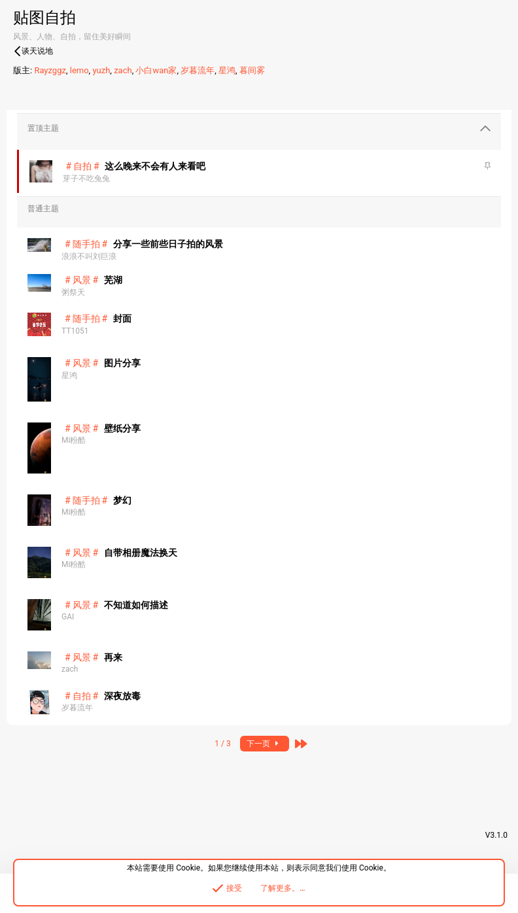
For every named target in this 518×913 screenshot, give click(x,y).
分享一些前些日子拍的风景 (168, 244)
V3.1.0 (496, 835)
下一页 (264, 743)
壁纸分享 (122, 428)
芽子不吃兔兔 (86, 178)
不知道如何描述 (136, 605)
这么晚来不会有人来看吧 (155, 166)
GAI (67, 616)
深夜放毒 (122, 696)
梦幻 (122, 500)
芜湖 (113, 280)
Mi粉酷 (73, 440)
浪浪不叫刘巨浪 (88, 256)
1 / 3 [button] (222, 743)
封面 (122, 318)
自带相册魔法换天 (140, 552)
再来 (113, 657)
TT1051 (74, 331)
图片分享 (122, 363)
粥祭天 (73, 292)
